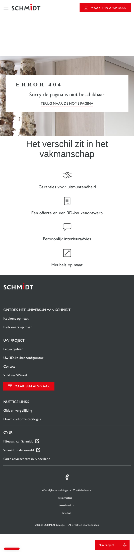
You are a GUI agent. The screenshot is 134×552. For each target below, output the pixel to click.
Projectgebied (13, 349)
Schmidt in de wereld (18, 450)
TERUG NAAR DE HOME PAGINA (67, 103)
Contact (9, 366)
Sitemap (66, 512)
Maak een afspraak (108, 8)
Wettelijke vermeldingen (55, 490)
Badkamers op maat (17, 327)
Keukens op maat (15, 318)
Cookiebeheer (81, 490)
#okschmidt (65, 505)
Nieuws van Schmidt (18, 441)
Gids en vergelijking (17, 410)
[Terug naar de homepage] (26, 8)
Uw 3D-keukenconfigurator (23, 358)
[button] (12, 549)
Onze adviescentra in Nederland (26, 459)
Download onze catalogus (22, 419)
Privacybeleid (65, 497)
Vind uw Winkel (15, 375)
